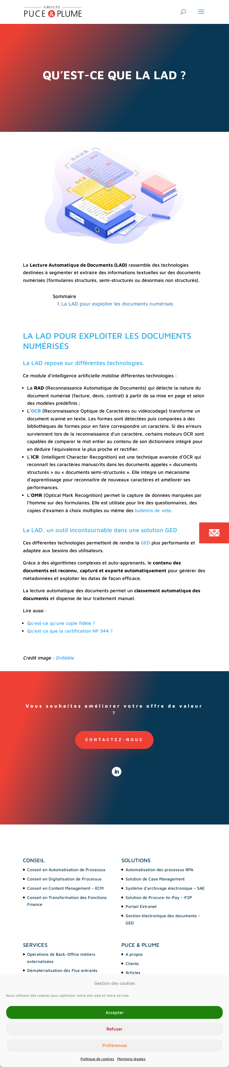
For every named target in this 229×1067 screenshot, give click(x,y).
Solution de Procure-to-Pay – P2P (159, 897)
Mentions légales (131, 1059)
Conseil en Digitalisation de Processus (64, 878)
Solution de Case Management (155, 878)
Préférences (114, 1045)
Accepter (115, 1012)
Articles (133, 972)
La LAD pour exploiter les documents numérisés (117, 304)
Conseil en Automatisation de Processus (66, 869)
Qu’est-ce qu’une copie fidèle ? (61, 623)
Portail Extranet (141, 906)
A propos (134, 954)
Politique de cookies (97, 1059)
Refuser (114, 1028)
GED (145, 542)
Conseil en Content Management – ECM (65, 888)
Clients (132, 963)
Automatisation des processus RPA (159, 869)
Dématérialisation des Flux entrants (62, 970)
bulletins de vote (153, 510)
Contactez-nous (114, 739)
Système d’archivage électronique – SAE (165, 888)
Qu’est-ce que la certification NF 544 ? (70, 631)
